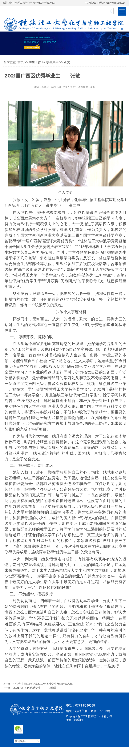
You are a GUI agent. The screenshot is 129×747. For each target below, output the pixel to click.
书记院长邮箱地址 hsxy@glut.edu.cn (105, 2)
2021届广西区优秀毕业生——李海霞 (35, 687)
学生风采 (52, 62)
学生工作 (35, 62)
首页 (21, 62)
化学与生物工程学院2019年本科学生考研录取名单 (43, 683)
